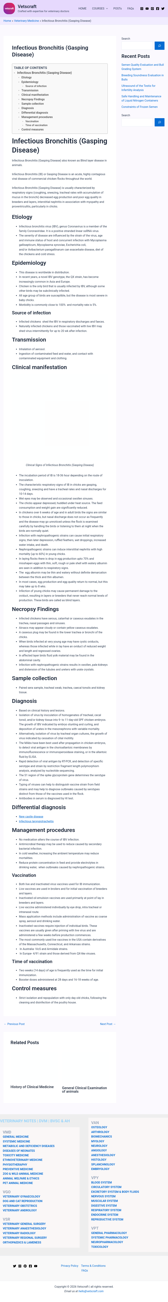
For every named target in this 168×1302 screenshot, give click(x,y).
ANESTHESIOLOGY (103, 1155)
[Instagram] (141, 8)
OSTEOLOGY (99, 1127)
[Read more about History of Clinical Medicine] (34, 1067)
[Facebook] (157, 8)
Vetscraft (27, 6)
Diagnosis (27, 108)
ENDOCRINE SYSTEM (104, 1214)
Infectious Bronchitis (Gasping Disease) (44, 73)
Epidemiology (29, 82)
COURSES (100, 9)
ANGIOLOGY (99, 1150)
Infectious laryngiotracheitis (36, 821)
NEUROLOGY (99, 1146)
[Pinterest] (152, 8)
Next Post (108, 1024)
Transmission (29, 90)
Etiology (26, 77)
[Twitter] (162, 8)
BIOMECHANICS (101, 1136)
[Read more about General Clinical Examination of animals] (85, 1067)
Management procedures (37, 117)
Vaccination (32, 121)
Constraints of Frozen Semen (139, 107)
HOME (82, 8)
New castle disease (31, 816)
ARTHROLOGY (100, 1132)
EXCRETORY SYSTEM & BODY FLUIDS (115, 1191)
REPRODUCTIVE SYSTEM (107, 1219)
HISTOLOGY (98, 1159)
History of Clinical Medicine (32, 1087)
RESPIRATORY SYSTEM (106, 1210)
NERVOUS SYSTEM (103, 1196)
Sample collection (32, 103)
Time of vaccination (36, 125)
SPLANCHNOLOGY (103, 1164)
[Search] (159, 46)
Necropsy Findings (33, 99)
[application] (106, 9)
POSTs (117, 8)
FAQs (130, 8)
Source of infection (36, 86)
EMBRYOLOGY (100, 1169)
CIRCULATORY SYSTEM (106, 1187)
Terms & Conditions (93, 1265)
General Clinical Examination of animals (84, 1090)
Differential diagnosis (34, 112)
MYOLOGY (97, 1141)
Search (125, 38)
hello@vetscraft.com (91, 1291)
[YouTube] (147, 8)
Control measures (32, 129)
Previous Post (14, 1024)
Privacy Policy (69, 1265)
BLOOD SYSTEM (101, 1182)
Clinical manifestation (35, 94)
